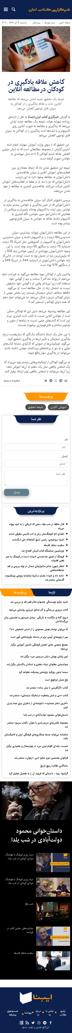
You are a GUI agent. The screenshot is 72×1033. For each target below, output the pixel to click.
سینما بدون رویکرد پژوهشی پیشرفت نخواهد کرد (43, 672)
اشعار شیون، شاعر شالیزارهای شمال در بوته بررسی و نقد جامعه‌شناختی (35, 568)
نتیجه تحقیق (35, 407)
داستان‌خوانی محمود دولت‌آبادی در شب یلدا (45, 715)
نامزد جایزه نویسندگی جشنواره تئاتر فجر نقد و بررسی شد (39, 602)
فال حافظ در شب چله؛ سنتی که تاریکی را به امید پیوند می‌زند (36, 526)
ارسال (16, 492)
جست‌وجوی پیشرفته (12, 1013)
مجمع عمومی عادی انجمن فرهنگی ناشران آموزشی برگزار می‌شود (39, 647)
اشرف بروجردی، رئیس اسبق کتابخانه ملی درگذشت (38, 540)
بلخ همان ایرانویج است (56, 680)
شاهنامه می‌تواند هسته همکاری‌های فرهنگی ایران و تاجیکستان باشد (36, 736)
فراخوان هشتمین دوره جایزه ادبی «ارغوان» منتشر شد (41, 758)
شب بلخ (29, 904)
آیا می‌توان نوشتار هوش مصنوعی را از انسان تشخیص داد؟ (38, 629)
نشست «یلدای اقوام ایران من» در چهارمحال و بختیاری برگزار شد (37, 748)
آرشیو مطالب (63, 1013)
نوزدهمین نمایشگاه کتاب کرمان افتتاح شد (42, 551)
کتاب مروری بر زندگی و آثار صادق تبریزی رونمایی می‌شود (38, 610)
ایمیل (65, 456)
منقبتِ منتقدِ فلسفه (54, 545)
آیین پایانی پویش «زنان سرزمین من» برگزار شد (44, 656)
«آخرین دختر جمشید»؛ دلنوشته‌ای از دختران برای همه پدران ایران (37, 705)
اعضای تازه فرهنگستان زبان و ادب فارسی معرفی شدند (36, 534)
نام (66, 439)
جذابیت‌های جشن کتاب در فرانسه (20, 930)
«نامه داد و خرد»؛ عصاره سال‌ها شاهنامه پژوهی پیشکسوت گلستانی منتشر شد (34, 578)
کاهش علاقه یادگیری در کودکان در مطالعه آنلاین (36, 85)
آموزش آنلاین (58, 407)
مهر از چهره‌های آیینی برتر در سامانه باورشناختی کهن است (39, 637)
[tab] (52, 592)
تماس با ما (50, 1013)
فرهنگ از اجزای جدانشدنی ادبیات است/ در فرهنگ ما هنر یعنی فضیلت (35, 558)
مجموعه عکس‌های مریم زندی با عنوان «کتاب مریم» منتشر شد (37, 725)
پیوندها (28, 1013)
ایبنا (49, 12)
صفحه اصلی (64, 22)
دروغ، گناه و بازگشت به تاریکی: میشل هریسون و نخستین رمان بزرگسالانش (36, 619)
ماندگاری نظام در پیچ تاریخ (54, 766)
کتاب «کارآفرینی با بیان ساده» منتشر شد (47, 688)
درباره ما (38, 1013)
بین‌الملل (36, 22)
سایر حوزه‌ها (49, 22)
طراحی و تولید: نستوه (35, 1027)
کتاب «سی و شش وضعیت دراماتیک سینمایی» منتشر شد (38, 695)
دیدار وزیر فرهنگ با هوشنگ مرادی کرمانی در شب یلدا (19, 857)
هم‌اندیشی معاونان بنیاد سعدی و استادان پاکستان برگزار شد (37, 664)
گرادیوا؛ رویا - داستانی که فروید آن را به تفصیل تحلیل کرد (38, 773)
